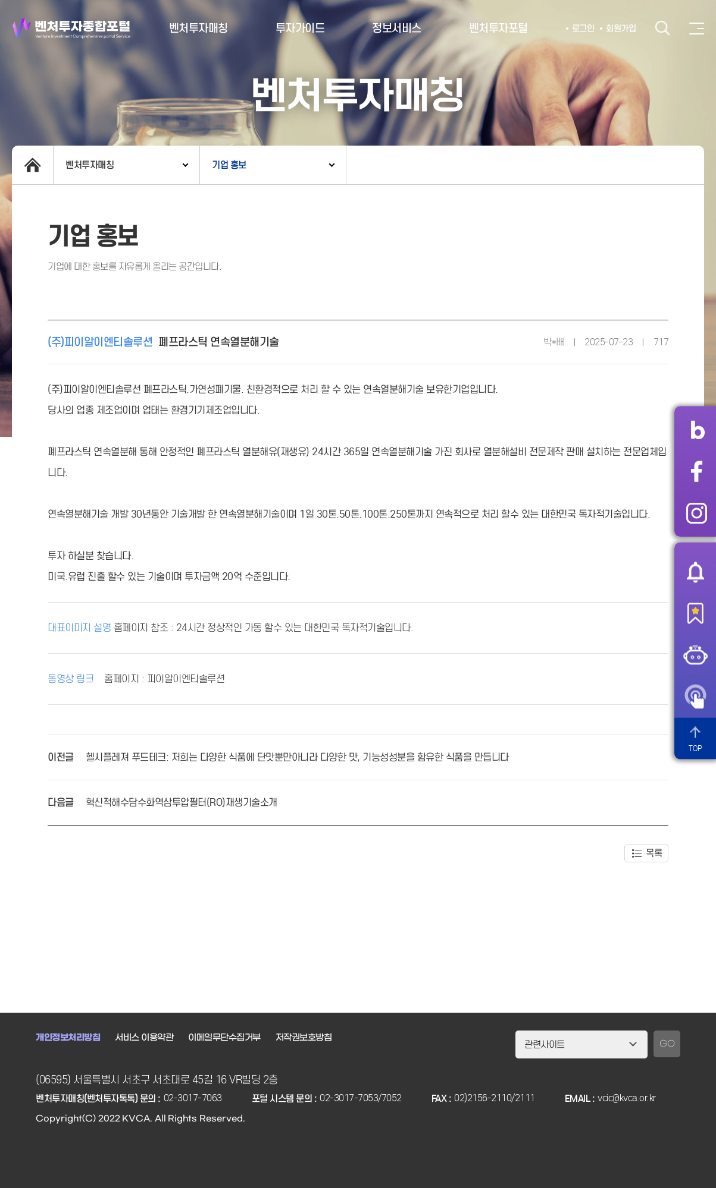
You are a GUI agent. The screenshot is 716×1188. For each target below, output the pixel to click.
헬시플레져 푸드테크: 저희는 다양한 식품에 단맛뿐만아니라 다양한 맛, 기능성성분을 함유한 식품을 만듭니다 (297, 757)
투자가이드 (300, 28)
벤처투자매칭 (198, 28)
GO (666, 1044)
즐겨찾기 (695, 613)
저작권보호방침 (304, 1037)
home (32, 165)
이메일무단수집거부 (224, 1037)
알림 (695, 572)
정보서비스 (396, 28)
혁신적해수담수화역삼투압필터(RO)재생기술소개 (181, 802)
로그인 (583, 28)
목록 (654, 853)
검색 (662, 28)
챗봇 (695, 655)
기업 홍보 (229, 165)
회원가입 (621, 28)
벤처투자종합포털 (71, 28)
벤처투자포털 (498, 28)
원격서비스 (695, 696)
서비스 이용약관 (144, 1037)
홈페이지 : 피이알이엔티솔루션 (164, 679)
